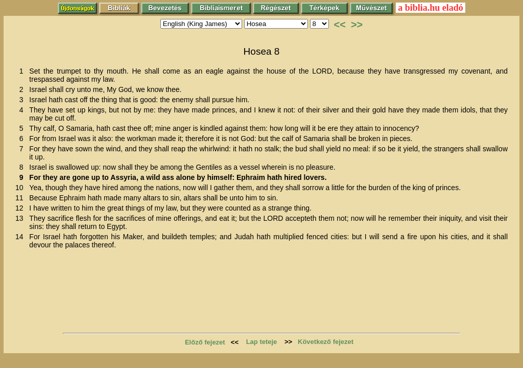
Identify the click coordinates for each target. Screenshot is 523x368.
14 (21, 237)
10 (21, 187)
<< (340, 24)
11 (21, 198)
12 (21, 208)
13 (21, 218)
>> (357, 24)
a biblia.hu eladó (430, 8)
